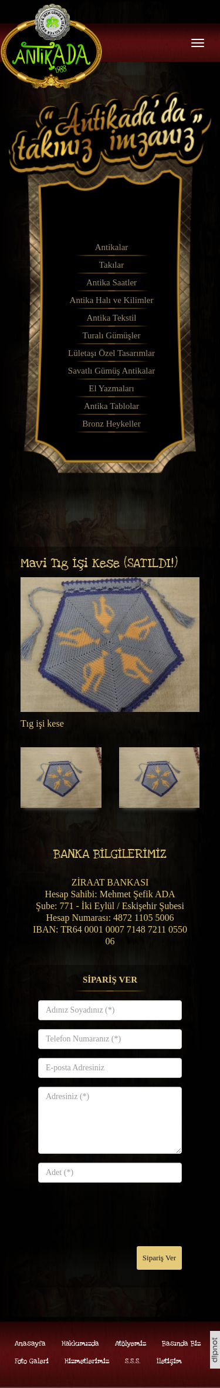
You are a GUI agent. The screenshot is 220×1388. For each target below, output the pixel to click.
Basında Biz (181, 1344)
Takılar (111, 264)
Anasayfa (30, 1344)
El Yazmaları (111, 388)
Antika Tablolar (111, 406)
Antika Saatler (111, 282)
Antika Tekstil (112, 317)
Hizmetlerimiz (87, 1361)
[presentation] (127, 1214)
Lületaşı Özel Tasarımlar (111, 353)
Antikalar (111, 247)
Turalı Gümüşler (111, 335)
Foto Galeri (32, 1361)
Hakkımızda (80, 1344)
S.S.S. (133, 1361)
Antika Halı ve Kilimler (112, 300)
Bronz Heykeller (111, 423)
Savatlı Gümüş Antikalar (111, 370)
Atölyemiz (130, 1344)
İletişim (169, 1361)
